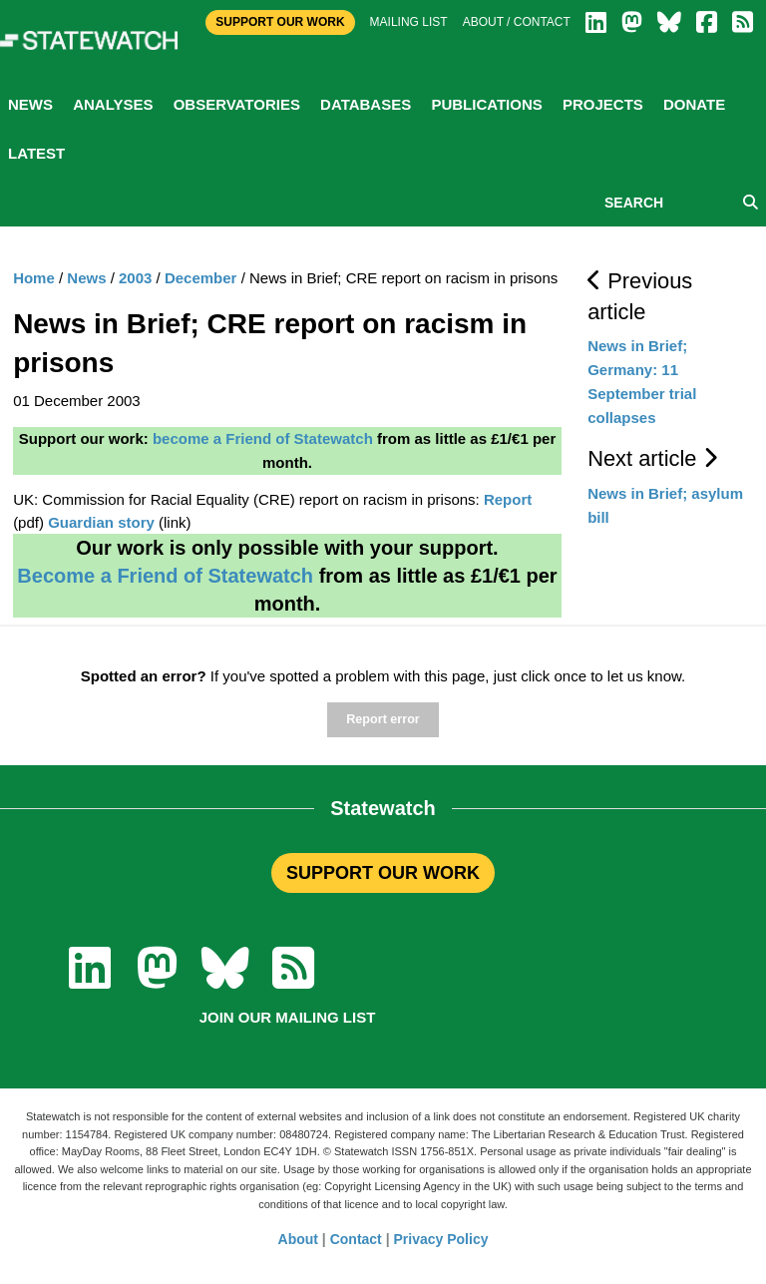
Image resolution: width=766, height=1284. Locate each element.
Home (34, 277)
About (298, 1239)
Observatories (237, 104)
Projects (603, 104)
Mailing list (409, 22)
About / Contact (517, 22)
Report (508, 499)
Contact (356, 1239)
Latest (36, 153)
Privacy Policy (441, 1239)
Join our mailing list (287, 1017)
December (201, 277)
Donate (694, 104)
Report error (382, 719)
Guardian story (101, 522)
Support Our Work (279, 22)
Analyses (113, 104)
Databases (365, 104)
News (30, 104)
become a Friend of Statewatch (263, 438)
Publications (486, 104)
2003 (135, 277)
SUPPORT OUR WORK (383, 873)
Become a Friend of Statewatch (165, 576)
